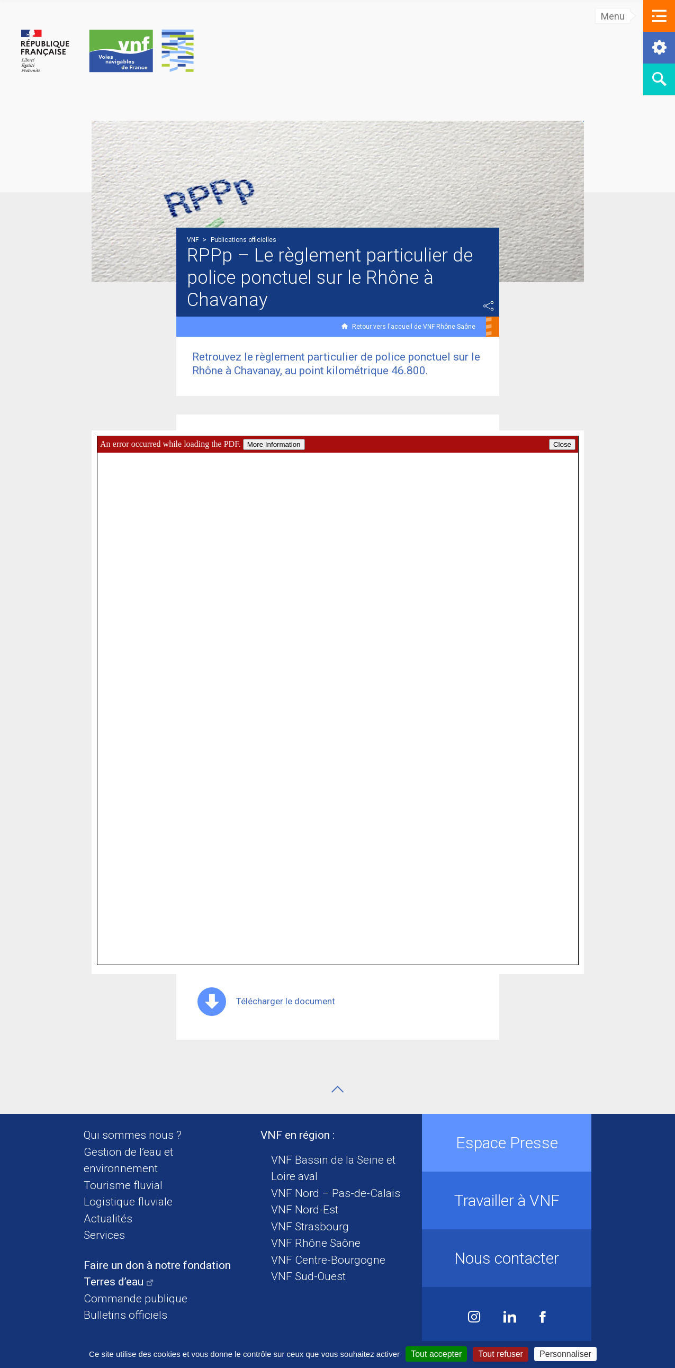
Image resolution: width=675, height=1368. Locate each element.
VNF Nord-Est (304, 1209)
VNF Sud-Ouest (308, 1276)
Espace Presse (507, 1142)
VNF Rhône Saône (316, 1243)
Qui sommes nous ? (133, 1135)
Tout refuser (500, 1353)
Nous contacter (506, 1258)
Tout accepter (436, 1353)
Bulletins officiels (125, 1315)
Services (104, 1235)
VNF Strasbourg (310, 1226)
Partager (488, 306)
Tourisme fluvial (123, 1185)
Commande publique (135, 1298)
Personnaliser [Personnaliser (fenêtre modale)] (565, 1353)
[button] (659, 16)
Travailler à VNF (507, 1200)
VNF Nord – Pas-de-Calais (335, 1193)
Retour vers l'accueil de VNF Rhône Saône (413, 326)
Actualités (108, 1218)
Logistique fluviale (128, 1201)
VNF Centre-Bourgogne (328, 1260)
